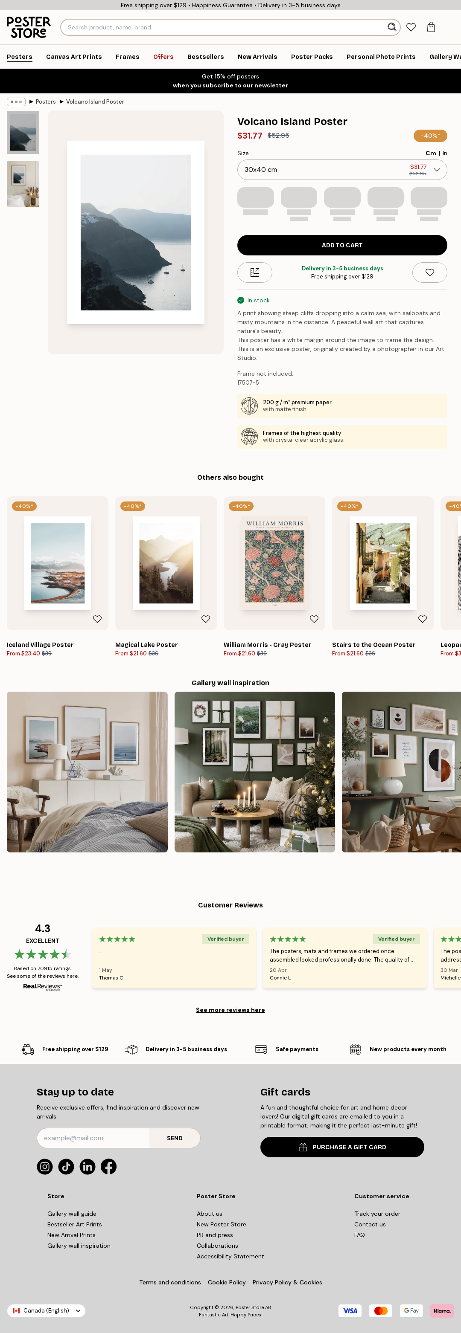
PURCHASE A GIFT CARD (342, 1147)
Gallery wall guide (71, 1213)
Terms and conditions (170, 1282)
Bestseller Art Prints (74, 1224)
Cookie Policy (227, 1282)
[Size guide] (254, 272)
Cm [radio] (431, 153)
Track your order (377, 1213)
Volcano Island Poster (95, 101)
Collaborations (217, 1245)
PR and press (215, 1235)
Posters (46, 101)
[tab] (411, 27)
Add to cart (342, 245)
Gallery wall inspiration (79, 1245)
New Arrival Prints (71, 1235)
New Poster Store (221, 1224)
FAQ (359, 1235)
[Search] (393, 27)
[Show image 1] (23, 132)
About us (209, 1213)
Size (243, 153)
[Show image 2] (23, 184)
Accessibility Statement (230, 1256)
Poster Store (250, 1307)
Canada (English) (46, 1310)
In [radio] (445, 153)
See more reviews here (230, 1010)
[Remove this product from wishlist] (429, 272)
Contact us (370, 1224)
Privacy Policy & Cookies (287, 1282)
